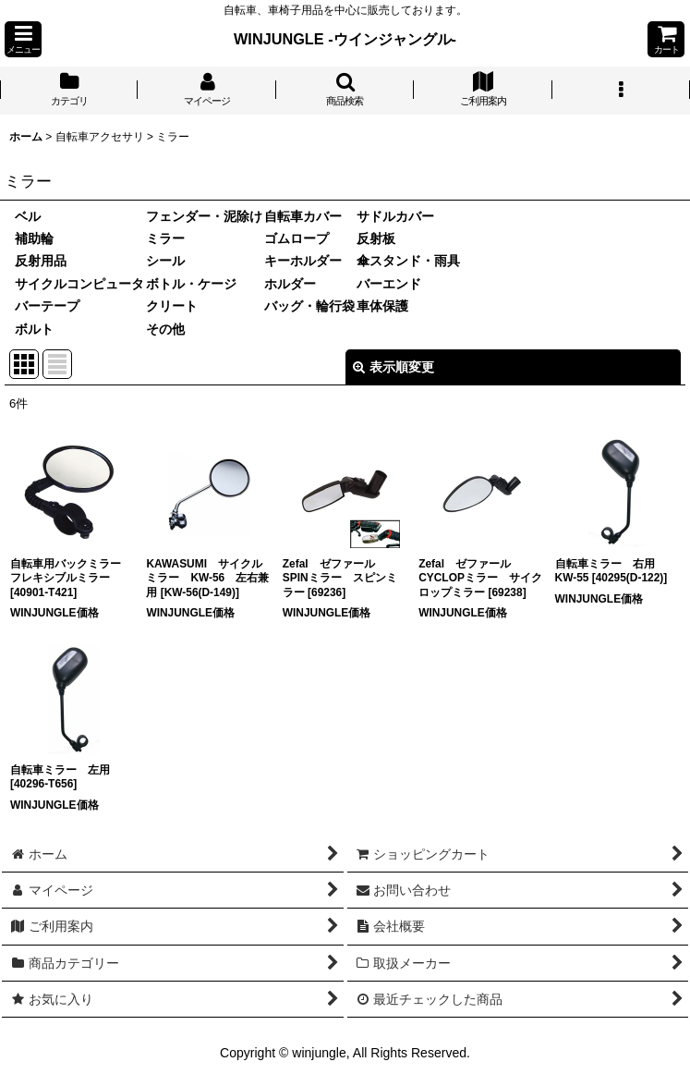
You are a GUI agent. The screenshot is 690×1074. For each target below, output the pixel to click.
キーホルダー (303, 260)
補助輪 (34, 238)
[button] (23, 39)
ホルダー (290, 283)
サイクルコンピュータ (79, 283)
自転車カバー (303, 216)
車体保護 (382, 306)
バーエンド (389, 283)
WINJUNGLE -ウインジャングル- (345, 39)
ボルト (34, 329)
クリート (172, 306)
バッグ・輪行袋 (309, 306)
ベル (28, 216)
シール (165, 260)
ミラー (165, 238)
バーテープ (47, 306)
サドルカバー (395, 216)
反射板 (376, 238)
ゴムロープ (296, 238)
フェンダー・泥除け (204, 216)
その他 (165, 329)
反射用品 (41, 260)
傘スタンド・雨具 (408, 260)
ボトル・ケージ (191, 283)
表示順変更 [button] (393, 367)
